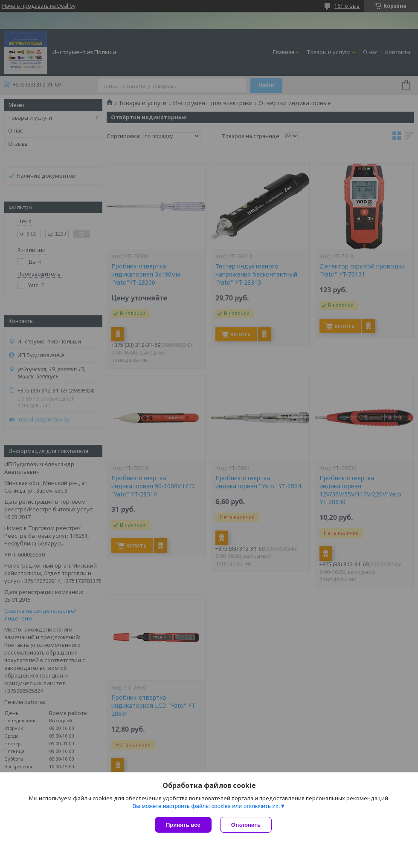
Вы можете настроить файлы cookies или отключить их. (206, 806)
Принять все (183, 825)
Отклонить (246, 825)
